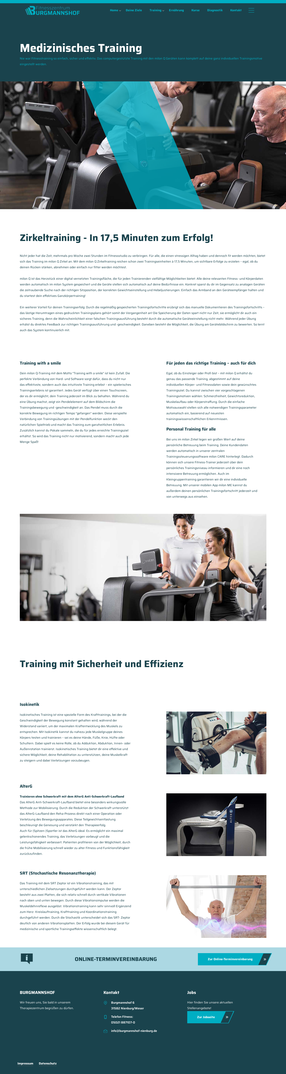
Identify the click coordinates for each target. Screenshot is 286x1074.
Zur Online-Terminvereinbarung (237, 959)
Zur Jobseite (213, 1017)
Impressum (25, 1063)
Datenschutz (48, 1063)
